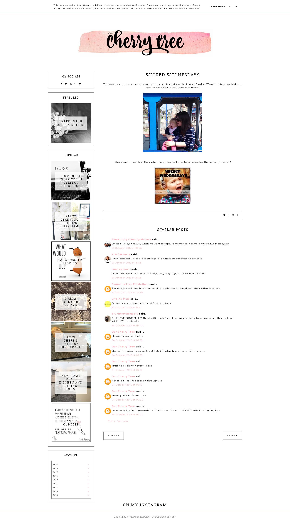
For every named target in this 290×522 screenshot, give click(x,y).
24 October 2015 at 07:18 (127, 340)
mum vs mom (120, 269)
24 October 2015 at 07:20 (128, 399)
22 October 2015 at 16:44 (127, 307)
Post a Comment (118, 421)
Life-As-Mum (121, 299)
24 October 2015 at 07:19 (127, 370)
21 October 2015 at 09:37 (127, 247)
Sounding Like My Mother (130, 284)
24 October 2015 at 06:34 (127, 325)
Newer (114, 436)
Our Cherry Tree (123, 331)
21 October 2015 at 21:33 (126, 277)
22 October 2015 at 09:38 (127, 292)
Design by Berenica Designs (159, 517)
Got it (233, 7)
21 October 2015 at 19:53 (126, 262)
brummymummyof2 (125, 313)
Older (231, 436)
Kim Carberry (121, 254)
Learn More (217, 7)
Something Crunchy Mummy (131, 239)
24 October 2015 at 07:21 (127, 414)
